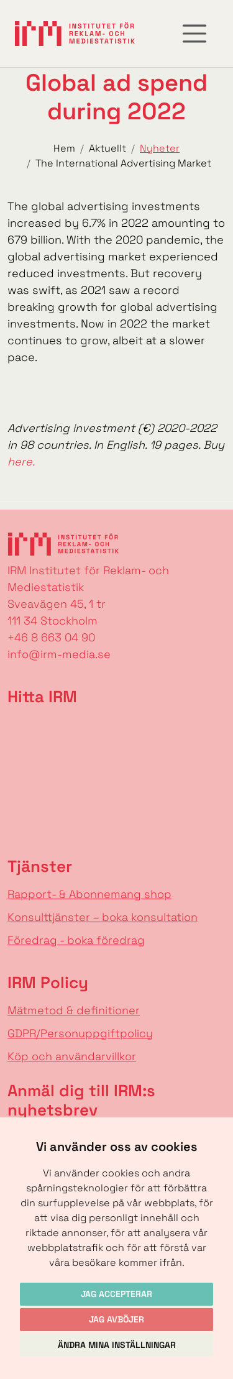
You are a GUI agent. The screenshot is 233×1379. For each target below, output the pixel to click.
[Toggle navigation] (194, 33)
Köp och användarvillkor (71, 1056)
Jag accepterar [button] (116, 1293)
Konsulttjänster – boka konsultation (102, 917)
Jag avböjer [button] (116, 1319)
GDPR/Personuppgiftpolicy (80, 1033)
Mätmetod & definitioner (73, 1010)
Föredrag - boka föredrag (76, 940)
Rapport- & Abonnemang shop (89, 894)
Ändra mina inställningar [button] (117, 1344)
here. (21, 461)
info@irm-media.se (59, 654)
